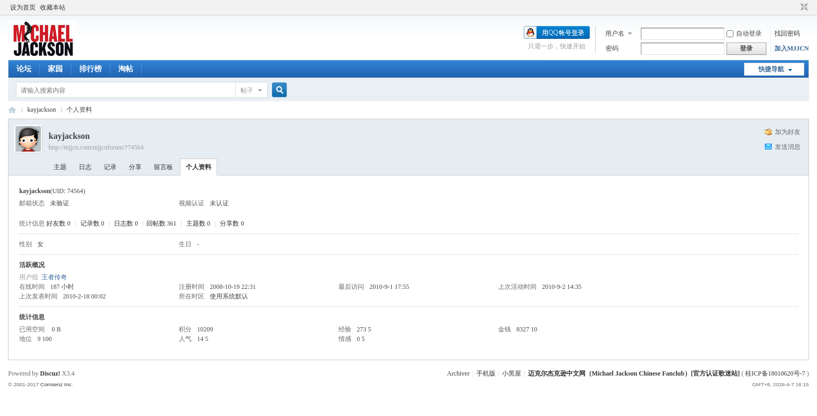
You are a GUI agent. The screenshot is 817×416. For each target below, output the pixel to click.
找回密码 (787, 33)
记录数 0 (92, 223)
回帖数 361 (161, 223)
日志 (85, 167)
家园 (55, 69)
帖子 (247, 90)
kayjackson (41, 109)
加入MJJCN (791, 48)
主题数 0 (198, 223)
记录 (110, 167)
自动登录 (744, 33)
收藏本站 (52, 7)
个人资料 (198, 167)
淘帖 (125, 69)
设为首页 (23, 7)
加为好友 (788, 132)
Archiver (458, 373)
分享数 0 (232, 223)
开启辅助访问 (794, 7)
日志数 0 (126, 223)
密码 (612, 48)
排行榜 (90, 69)
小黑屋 (511, 373)
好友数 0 (58, 223)
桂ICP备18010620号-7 (775, 373)
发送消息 (788, 147)
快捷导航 (771, 69)
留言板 (163, 167)
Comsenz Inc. (56, 384)
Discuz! (50, 373)
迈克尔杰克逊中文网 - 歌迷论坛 (12, 110)
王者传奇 (54, 277)
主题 (60, 167)
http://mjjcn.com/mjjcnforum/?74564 (95, 147)
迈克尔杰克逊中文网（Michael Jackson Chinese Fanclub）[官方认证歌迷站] (634, 373)
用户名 (614, 33)
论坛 (23, 69)
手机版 (486, 373)
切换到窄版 (803, 7)
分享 (135, 167)
